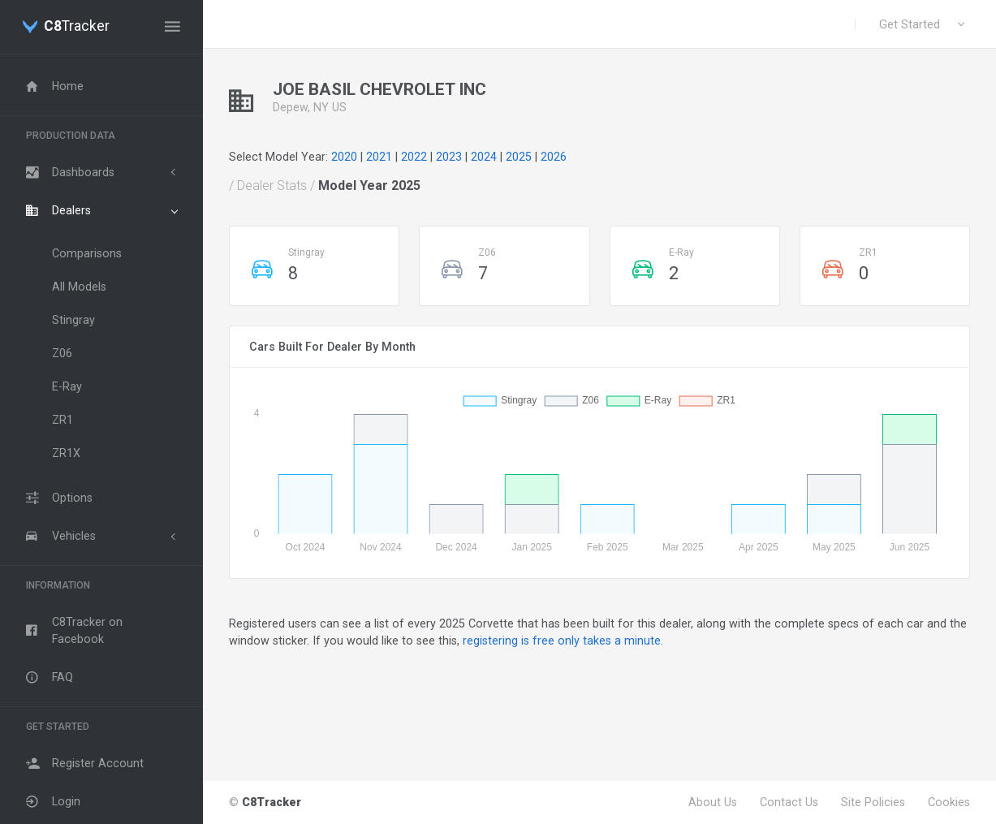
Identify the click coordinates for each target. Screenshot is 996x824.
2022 (414, 156)
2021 (379, 156)
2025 (519, 156)
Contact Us (789, 802)
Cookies (949, 802)
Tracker (77, 26)
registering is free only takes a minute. (563, 640)
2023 (449, 156)
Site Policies (873, 802)
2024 (484, 156)
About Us (712, 802)
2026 (554, 156)
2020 (344, 156)
